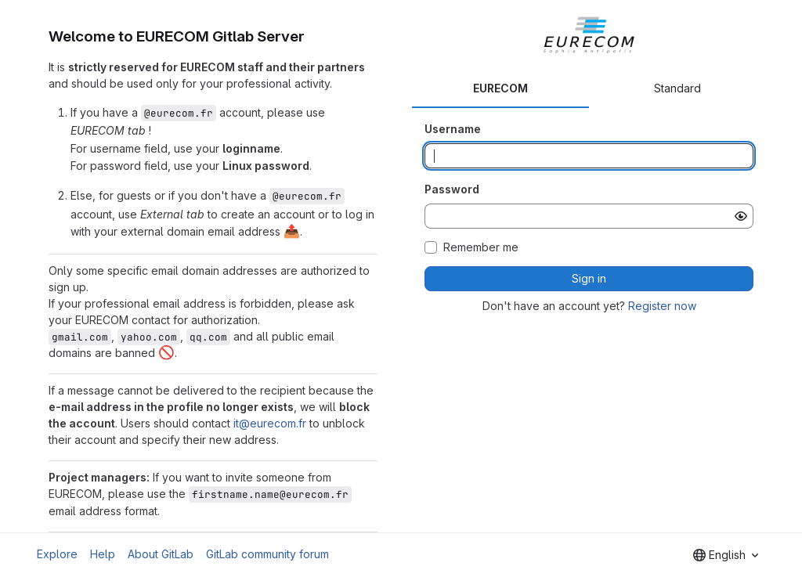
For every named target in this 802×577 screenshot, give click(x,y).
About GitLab (160, 554)
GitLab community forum (267, 554)
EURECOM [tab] (500, 88)
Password (451, 189)
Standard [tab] (677, 88)
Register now (662, 305)
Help (102, 554)
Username (452, 128)
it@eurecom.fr (269, 423)
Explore (57, 554)
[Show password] (740, 216)
